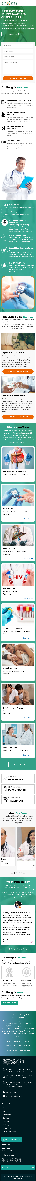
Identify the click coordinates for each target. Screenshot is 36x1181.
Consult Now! (13, 34)
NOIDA (26, 1041)
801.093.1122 (17, 1092)
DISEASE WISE (25, 1050)
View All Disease (18, 764)
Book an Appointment (18, 371)
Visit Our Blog (9, 1003)
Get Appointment (11, 1139)
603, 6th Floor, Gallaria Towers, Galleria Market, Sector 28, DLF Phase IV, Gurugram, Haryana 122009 (19, 1084)
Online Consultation (9, 1132)
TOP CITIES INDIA (24, 1046)
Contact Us (7, 1128)
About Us (6, 1111)
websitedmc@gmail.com (15, 1096)
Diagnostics (7, 1115)
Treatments (7, 1121)
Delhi (9, 1041)
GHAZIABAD (10, 1046)
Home (5, 1108)
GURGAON (17, 1041)
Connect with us (8, 1167)
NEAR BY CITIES (11, 1050)
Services (6, 1118)
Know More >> (28, 479)
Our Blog (6, 1125)
